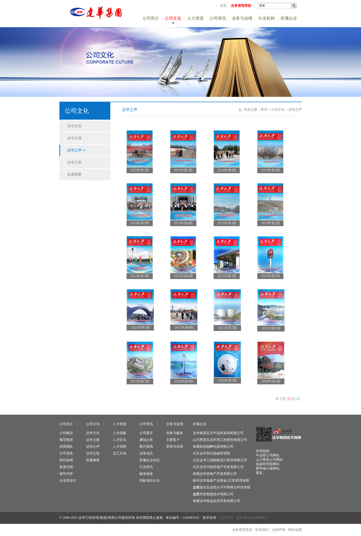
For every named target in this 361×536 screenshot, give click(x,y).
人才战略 (119, 433)
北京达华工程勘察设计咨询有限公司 (220, 460)
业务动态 (146, 453)
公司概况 (66, 433)
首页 (223, 6)
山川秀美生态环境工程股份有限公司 (220, 440)
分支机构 (266, 18)
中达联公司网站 (268, 455)
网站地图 (295, 530)
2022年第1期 (140, 327)
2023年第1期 (139, 276)
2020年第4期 (183, 381)
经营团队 (66, 446)
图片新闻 (146, 446)
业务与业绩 (242, 18)
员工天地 (119, 453)
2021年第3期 (227, 328)
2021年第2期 (271, 328)
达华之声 (295, 109)
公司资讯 (217, 18)
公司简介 (151, 18)
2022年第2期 (270, 276)
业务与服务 (174, 433)
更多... (260, 473)
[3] (298, 399)
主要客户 (173, 440)
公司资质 (66, 453)
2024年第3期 (270, 170)
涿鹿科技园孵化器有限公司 (213, 446)
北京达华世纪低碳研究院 (211, 453)
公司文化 (173, 18)
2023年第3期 (226, 223)
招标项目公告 (149, 480)
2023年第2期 (270, 223)
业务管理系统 (241, 6)
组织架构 (66, 460)
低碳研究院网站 (268, 464)
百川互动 (226, 518)
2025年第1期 (183, 170)
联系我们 (262, 530)
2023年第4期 (183, 223)
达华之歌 (93, 453)
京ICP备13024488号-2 (252, 518)
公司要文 (146, 433)
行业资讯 (146, 467)
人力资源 (195, 18)
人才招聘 (119, 446)
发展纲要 (93, 460)
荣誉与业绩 (174, 446)
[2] (293, 399)
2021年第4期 (184, 327)
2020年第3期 (227, 380)
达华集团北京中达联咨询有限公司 (218, 433)
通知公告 (146, 440)
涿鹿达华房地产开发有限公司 (215, 474)
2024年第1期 (139, 223)
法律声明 (278, 530)
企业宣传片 (67, 480)
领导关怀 (66, 474)
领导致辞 (66, 440)
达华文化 (93, 433)
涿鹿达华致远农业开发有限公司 (216, 501)
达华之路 (93, 440)
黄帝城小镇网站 (268, 468)
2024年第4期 (226, 170)
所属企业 (289, 18)
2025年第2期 (139, 170)
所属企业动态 (149, 460)
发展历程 (66, 467)
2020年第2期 (271, 381)
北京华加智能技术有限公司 (213, 494)
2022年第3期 (226, 276)
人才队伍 (119, 440)
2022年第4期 (183, 276)
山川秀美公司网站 (269, 460)
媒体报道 (146, 474)
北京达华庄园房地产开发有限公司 (218, 467)
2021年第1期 (139, 381)
